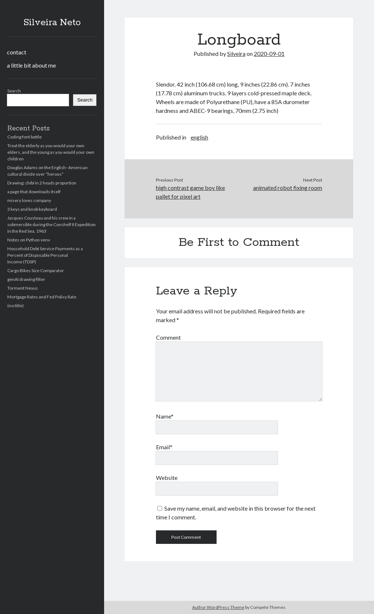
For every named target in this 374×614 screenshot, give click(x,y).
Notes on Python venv (28, 240)
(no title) (15, 305)
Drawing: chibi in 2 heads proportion (41, 183)
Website (167, 477)
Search (14, 91)
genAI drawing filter (26, 279)
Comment (168, 337)
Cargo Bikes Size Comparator (35, 270)
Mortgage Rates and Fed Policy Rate (41, 297)
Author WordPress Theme (218, 607)
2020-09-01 (269, 53)
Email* (164, 446)
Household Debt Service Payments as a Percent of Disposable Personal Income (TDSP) (45, 255)
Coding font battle (24, 137)
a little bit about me (31, 65)
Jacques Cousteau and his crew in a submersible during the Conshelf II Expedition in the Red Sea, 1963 (51, 224)
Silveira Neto (52, 22)
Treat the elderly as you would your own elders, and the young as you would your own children (50, 152)
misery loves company (29, 200)
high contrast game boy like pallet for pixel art (190, 192)
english (199, 137)
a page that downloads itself (34, 191)
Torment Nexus (22, 288)
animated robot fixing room (287, 187)
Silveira (236, 53)
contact (16, 52)
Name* (164, 416)
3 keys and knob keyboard (32, 209)
